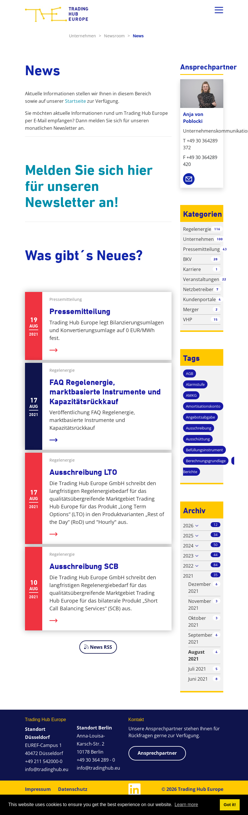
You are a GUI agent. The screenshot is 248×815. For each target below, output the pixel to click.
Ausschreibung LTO (83, 472)
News (138, 35)
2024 (188, 546)
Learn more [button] (186, 804)
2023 (188, 556)
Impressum (38, 789)
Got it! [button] (230, 804)
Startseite (75, 101)
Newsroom (117, 35)
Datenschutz (72, 789)
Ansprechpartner (157, 753)
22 (224, 279)
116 (217, 229)
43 (225, 249)
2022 (188, 566)
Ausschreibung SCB (83, 566)
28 (216, 259)
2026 (188, 525)
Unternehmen (85, 35)
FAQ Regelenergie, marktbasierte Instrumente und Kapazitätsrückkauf (105, 392)
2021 (188, 576)
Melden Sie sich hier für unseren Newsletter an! (89, 186)
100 (220, 239)
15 (216, 319)
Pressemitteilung (79, 311)
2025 (188, 536)
